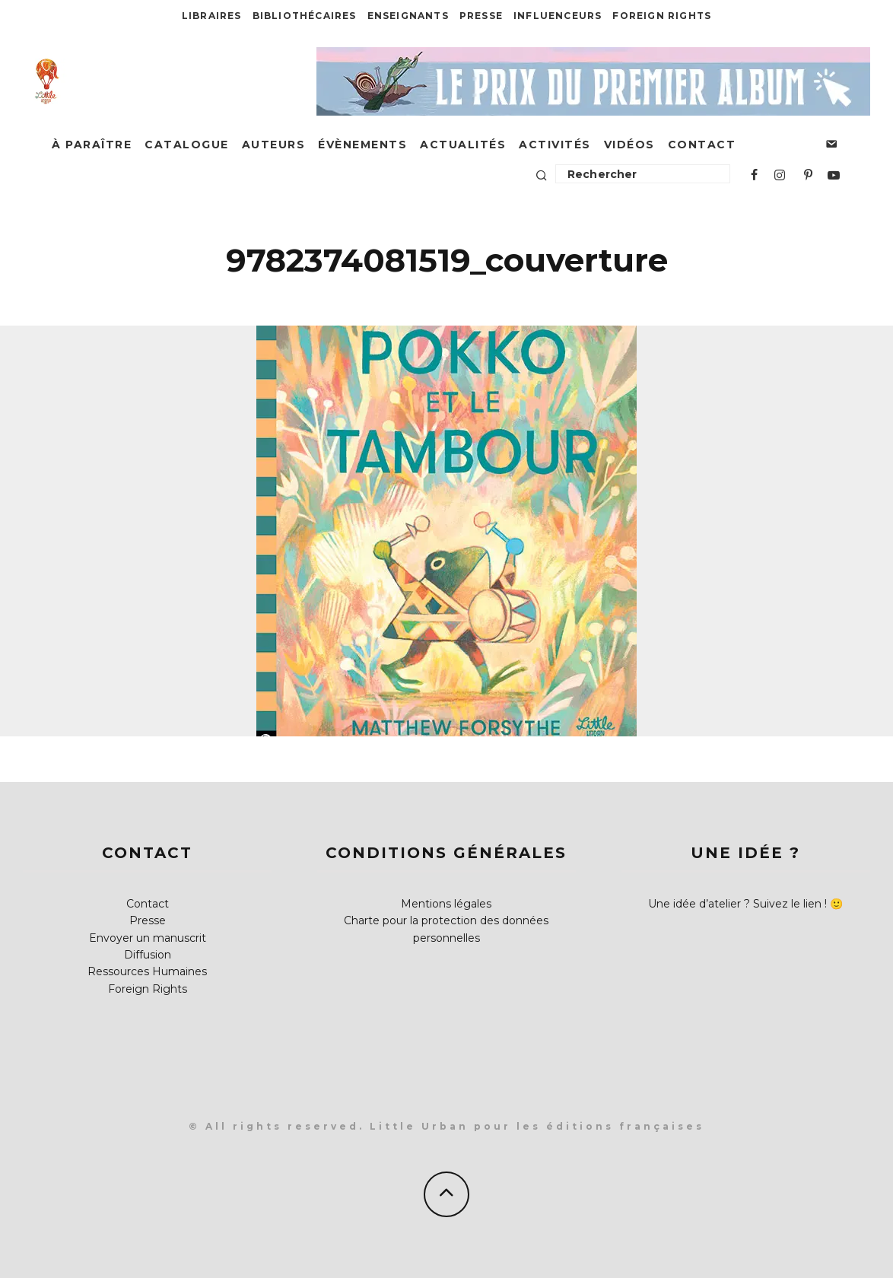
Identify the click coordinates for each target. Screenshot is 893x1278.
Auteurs (274, 144)
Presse (481, 15)
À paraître (92, 144)
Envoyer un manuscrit (147, 938)
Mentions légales (446, 904)
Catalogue (187, 144)
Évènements (362, 144)
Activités (555, 144)
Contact (702, 144)
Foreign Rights (661, 15)
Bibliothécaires (305, 15)
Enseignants (408, 15)
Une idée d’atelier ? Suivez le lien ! (737, 904)
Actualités (463, 144)
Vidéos (629, 144)
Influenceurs (557, 15)
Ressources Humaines (147, 971)
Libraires (212, 15)
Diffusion (147, 955)
